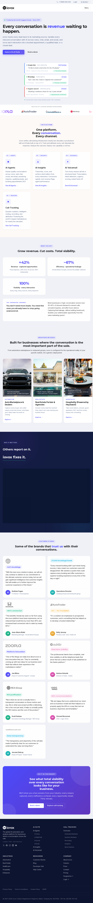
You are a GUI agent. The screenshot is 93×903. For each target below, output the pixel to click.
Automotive (7, 860)
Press (65, 866)
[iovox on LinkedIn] (13, 845)
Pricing (65, 873)
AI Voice (37, 834)
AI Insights (36, 847)
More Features (69, 847)
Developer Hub (38, 866)
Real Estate (6, 863)
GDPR (44, 889)
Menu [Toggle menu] (87, 8)
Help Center (37, 869)
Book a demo (33, 52)
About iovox (67, 860)
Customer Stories (39, 860)
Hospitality (6, 869)
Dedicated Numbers (71, 834)
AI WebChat (38, 837)
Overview (66, 831)
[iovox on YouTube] (16, 845)
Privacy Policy (7, 889)
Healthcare (6, 866)
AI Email (36, 844)
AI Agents (36, 831)
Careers (66, 863)
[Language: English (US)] (85, 2)
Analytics (68, 844)
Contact (66, 869)
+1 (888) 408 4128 (64, 2)
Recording (68, 840)
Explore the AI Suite (13, 52)
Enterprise (6, 873)
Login (75, 2)
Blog (34, 863)
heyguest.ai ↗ (68, 876)
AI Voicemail (37, 850)
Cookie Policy (35, 889)
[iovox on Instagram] (10, 845)
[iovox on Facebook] (7, 845)
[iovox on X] (4, 845)
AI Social (37, 840)
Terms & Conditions (21, 889)
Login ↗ (66, 879)
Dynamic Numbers (71, 837)
